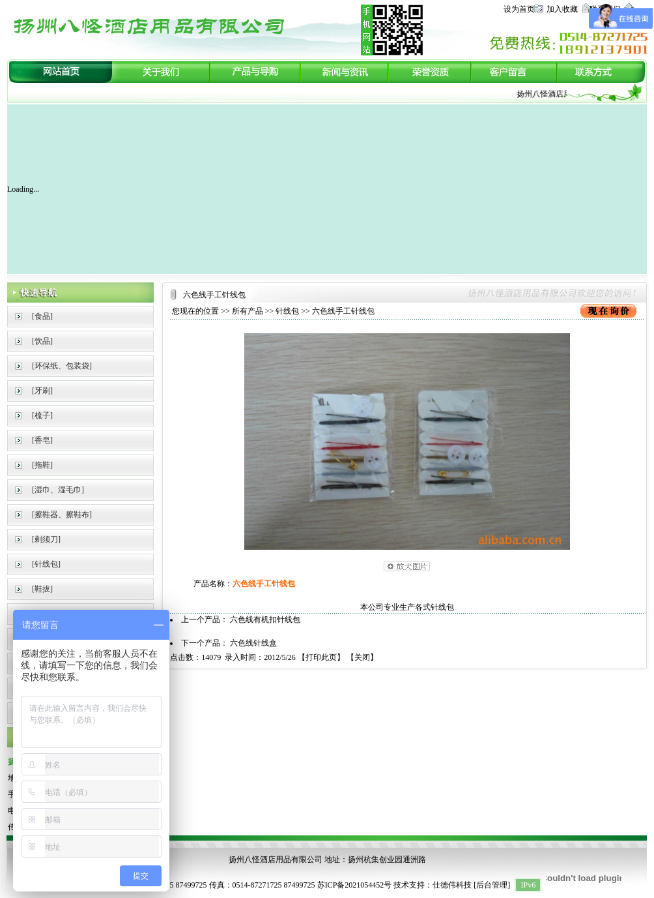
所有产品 (247, 311)
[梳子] (42, 415)
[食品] (42, 316)
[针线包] (46, 564)
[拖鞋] (42, 465)
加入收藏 (562, 9)
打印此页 (321, 657)
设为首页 (519, 9)
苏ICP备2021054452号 (354, 885)
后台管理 (491, 885)
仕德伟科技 (452, 885)
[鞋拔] (42, 588)
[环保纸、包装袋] (62, 365)
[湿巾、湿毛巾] (58, 489)
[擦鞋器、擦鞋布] (62, 514)
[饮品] (42, 341)
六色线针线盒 (253, 643)
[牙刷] (42, 390)
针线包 (287, 311)
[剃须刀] (46, 539)
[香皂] (42, 440)
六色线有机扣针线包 (265, 619)
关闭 (362, 657)
